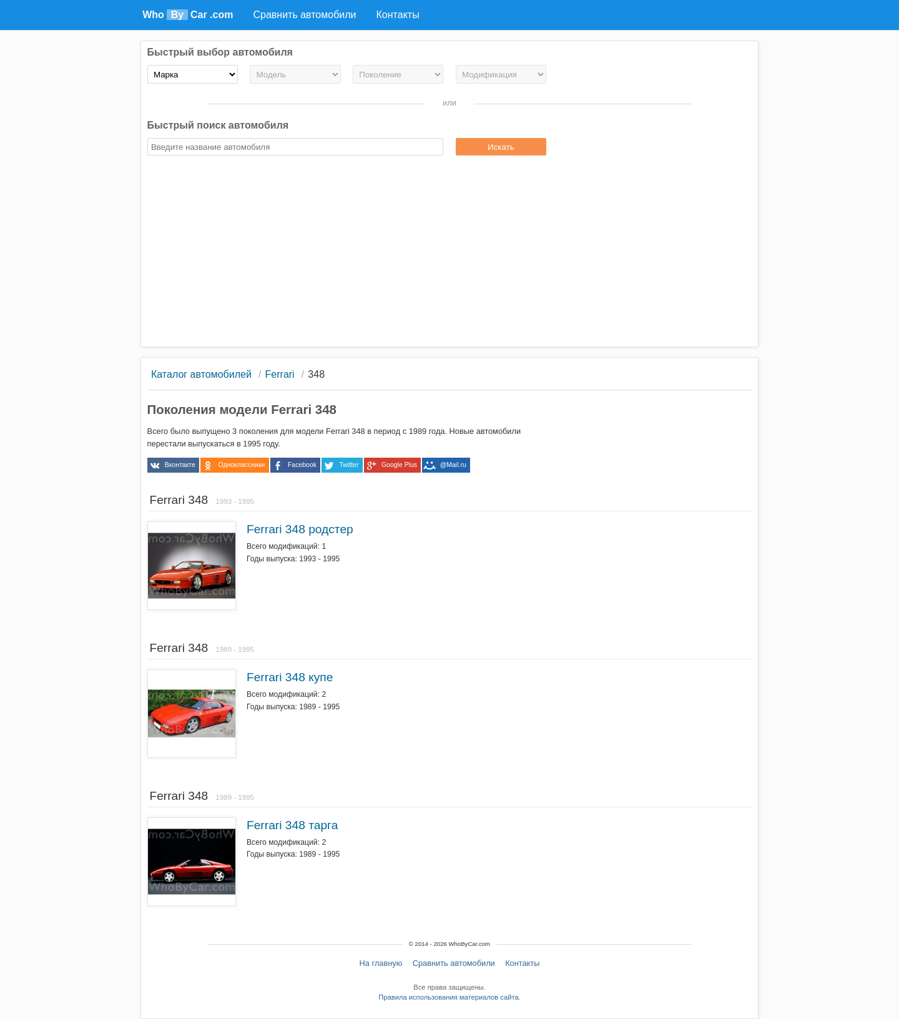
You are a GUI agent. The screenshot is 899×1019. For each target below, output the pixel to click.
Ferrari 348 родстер (300, 529)
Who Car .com (187, 14)
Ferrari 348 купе (290, 677)
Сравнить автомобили (454, 963)
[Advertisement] (449, 252)
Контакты (522, 963)
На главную (381, 963)
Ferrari (280, 374)
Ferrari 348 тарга (292, 825)
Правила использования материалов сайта (448, 997)
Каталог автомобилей (201, 374)
